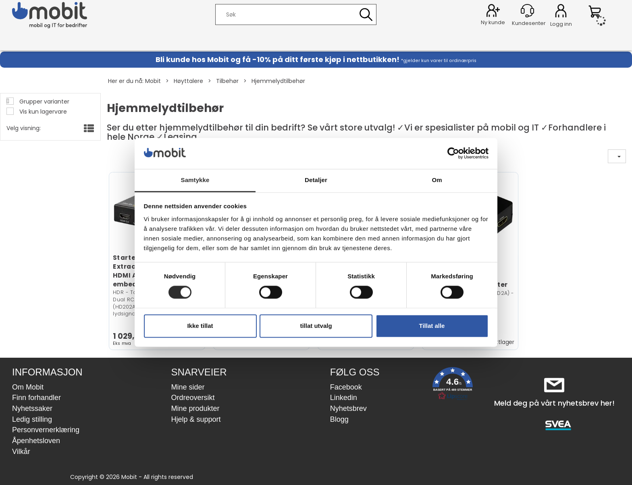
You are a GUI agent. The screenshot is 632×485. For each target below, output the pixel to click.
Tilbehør (227, 81)
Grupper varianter (43, 101)
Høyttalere (188, 81)
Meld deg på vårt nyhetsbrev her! (554, 403)
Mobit (153, 81)
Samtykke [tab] (195, 179)
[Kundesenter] (527, 10)
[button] (452, 385)
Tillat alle (432, 325)
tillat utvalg (316, 325)
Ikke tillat (200, 325)
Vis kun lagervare (42, 112)
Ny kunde (493, 22)
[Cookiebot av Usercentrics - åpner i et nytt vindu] (453, 153)
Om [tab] (437, 179)
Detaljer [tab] (316, 179)
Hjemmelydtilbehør (278, 81)
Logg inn (561, 12)
